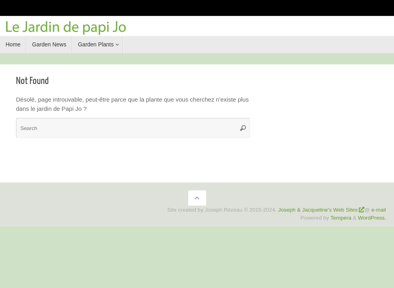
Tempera (341, 218)
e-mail (378, 210)
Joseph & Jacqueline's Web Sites (318, 210)
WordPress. (372, 218)
